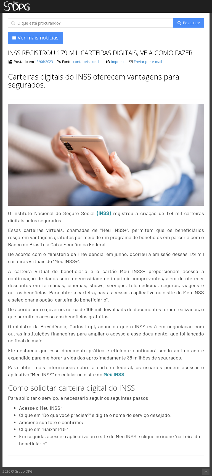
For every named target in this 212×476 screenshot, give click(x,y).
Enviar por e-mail (148, 61)
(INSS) (104, 213)
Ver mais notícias (35, 37)
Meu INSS (114, 374)
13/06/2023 (44, 61)
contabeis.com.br (87, 61)
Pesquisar (188, 22)
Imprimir (118, 61)
